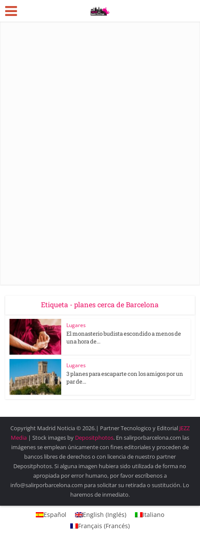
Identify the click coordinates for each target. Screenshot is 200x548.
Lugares (76, 325)
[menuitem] (51, 514)
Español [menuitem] (55, 514)
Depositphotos (94, 437)
